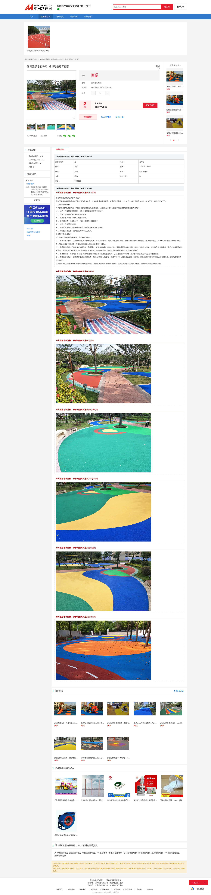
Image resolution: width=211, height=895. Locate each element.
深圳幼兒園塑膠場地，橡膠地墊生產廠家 (181, 133)
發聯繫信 (88, 117)
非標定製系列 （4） (36, 163)
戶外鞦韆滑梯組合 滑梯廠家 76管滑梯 (67, 800)
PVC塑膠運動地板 (172, 853)
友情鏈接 (150, 889)
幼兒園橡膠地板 (130, 853)
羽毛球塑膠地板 (115, 853)
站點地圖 (94, 889)
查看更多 (37, 200)
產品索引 (30, 228)
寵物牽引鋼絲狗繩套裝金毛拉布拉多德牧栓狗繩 (124, 800)
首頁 (26, 59)
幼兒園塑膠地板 (89, 853)
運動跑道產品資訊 (96, 880)
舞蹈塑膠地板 (75, 853)
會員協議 (117, 889)
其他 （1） (32, 167)
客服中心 (82, 889)
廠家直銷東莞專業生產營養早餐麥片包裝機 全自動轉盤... (154, 800)
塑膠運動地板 (60, 856)
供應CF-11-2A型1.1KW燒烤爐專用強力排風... (70, 835)
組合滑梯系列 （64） (36, 156)
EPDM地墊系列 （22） (37, 160)
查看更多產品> (179, 691)
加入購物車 (106, 117)
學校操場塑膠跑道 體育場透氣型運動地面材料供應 (45, 51)
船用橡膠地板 (157, 853)
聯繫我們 (71, 889)
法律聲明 (128, 889)
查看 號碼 (150, 105)
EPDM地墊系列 (43, 59)
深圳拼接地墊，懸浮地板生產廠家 (178, 87)
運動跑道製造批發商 (113, 880)
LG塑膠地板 (102, 853)
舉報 (44, 136)
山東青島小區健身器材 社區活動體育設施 (96, 800)
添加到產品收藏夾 (33, 232)
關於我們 (60, 889)
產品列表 (32, 59)
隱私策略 (105, 889)
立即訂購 (119, 117)
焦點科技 (108, 892)
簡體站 (139, 889)
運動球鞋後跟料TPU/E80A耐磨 (171, 800)
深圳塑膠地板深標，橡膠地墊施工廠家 (109, 883)
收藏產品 (32, 136)
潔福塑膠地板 (144, 853)
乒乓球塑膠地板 (61, 853)
